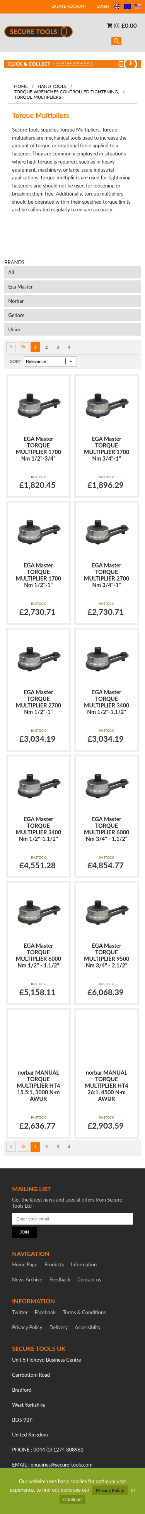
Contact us (89, 1279)
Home (21, 86)
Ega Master (20, 287)
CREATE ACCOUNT (68, 6)
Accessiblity (88, 1327)
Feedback (59, 1279)
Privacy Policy (110, 1490)
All (11, 272)
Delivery (58, 1327)
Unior (14, 329)
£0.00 (129, 25)
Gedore (16, 315)
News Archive (27, 1279)
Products (54, 1264)
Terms (84, 1312)
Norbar (16, 301)
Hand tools (52, 86)
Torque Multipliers (37, 97)
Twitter (19, 1312)
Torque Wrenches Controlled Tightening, (66, 91)
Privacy (27, 1327)
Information (84, 1264)
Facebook (45, 1312)
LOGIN (103, 6)
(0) (113, 25)
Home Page (24, 1264)
